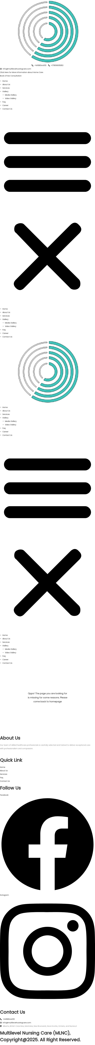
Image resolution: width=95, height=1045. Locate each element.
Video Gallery (10, 98)
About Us (6, 84)
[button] (47, 208)
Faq (4, 102)
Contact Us (7, 109)
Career (5, 105)
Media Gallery (11, 95)
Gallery (5, 91)
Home (5, 81)
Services (6, 88)
